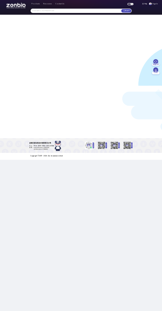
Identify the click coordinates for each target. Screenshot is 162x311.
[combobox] (75, 11)
